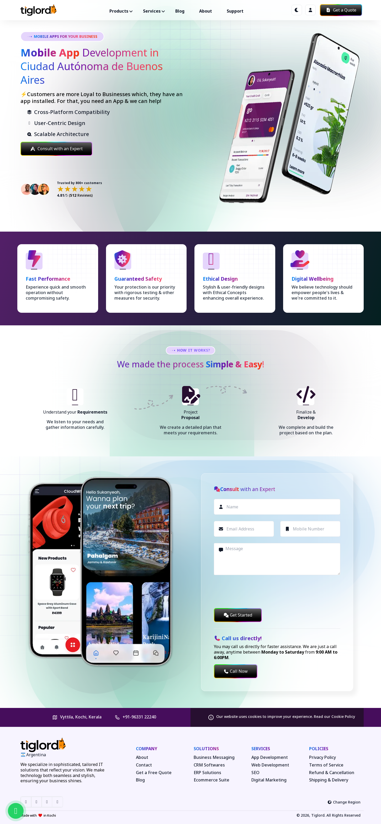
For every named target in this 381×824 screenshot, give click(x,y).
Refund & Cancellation (331, 772)
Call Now (236, 671)
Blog (179, 11)
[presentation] (254, 591)
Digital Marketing (269, 780)
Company (146, 749)
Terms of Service (326, 765)
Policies (318, 749)
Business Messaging (214, 757)
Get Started (238, 615)
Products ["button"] (118, 11)
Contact (144, 765)
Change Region (344, 802)
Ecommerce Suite (211, 780)
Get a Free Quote (154, 772)
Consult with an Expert (56, 149)
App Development (269, 757)
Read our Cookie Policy (334, 716)
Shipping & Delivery (328, 780)
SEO (255, 772)
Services (260, 749)
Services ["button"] (152, 11)
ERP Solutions (207, 772)
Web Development (270, 765)
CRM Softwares (209, 765)
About (205, 11)
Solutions (206, 749)
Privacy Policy (322, 757)
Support (235, 11)
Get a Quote (341, 10)
